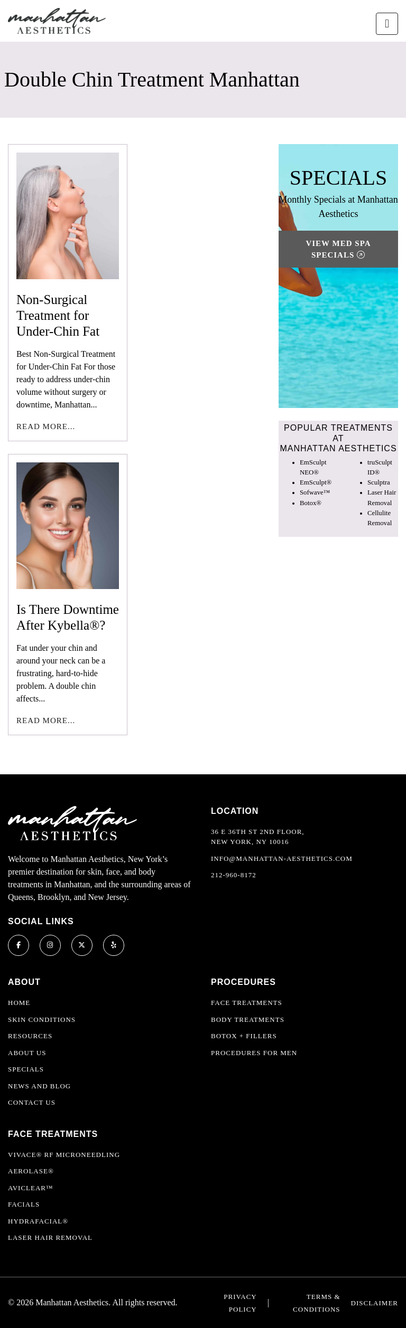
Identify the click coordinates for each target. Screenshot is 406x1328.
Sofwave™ (315, 492)
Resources (30, 1036)
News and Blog (39, 1086)
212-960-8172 (233, 875)
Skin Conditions (42, 1019)
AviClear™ (30, 1188)
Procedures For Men (254, 1053)
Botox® (310, 503)
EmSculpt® (315, 482)
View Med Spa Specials (338, 249)
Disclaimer (374, 1303)
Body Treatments (247, 1019)
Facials (24, 1204)
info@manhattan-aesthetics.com (282, 858)
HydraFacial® (38, 1221)
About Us (27, 1053)
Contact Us (32, 1102)
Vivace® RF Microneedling (64, 1155)
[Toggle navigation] (387, 24)
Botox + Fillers (244, 1036)
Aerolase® (31, 1171)
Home (19, 1003)
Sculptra (378, 482)
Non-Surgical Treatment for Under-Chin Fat (57, 315)
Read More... (45, 426)
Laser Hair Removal (50, 1237)
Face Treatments (246, 1003)
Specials (26, 1069)
